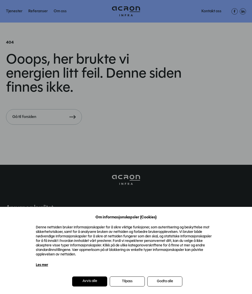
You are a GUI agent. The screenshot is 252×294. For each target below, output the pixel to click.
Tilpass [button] (127, 281)
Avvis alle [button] (89, 281)
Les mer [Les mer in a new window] (42, 265)
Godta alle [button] (165, 281)
